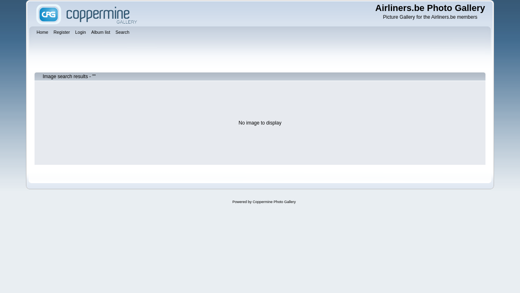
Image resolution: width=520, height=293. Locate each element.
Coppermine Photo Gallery (274, 202)
